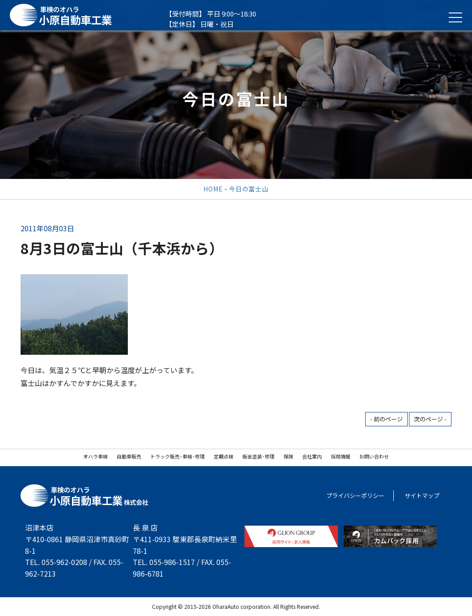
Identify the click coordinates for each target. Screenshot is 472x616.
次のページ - (430, 419)
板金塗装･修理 (258, 456)
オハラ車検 (95, 456)
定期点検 (223, 456)
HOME (213, 188)
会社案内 (312, 456)
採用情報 (340, 456)
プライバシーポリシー (355, 495)
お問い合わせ (374, 456)
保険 (288, 456)
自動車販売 (129, 456)
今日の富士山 (248, 188)
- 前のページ (386, 419)
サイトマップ (422, 495)
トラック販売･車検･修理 (177, 456)
